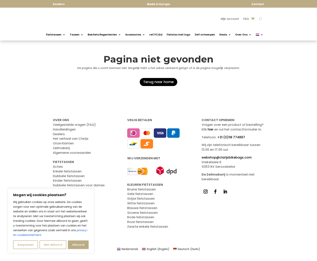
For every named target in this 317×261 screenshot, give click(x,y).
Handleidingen (64, 131)
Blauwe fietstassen (142, 210)
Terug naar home (158, 83)
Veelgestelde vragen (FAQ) (74, 126)
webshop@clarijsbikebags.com (227, 159)
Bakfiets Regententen (102, 34)
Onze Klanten (63, 145)
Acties (58, 168)
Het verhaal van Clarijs (70, 140)
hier (210, 131)
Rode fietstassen (140, 219)
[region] (51, 220)
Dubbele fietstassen (69, 178)
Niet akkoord (53, 245)
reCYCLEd (155, 34)
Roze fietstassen (140, 224)
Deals (223, 34)
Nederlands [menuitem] (130, 251)
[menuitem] (259, 35)
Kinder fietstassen (67, 182)
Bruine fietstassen (141, 191)
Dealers (59, 136)
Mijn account (230, 19)
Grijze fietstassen (141, 200)
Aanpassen (25, 245)
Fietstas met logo (178, 34)
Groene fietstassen (142, 214)
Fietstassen (53, 34)
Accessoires (133, 34)
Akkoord (78, 245)
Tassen (74, 34)
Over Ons (241, 34)
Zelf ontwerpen (205, 34)
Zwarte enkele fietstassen (147, 228)
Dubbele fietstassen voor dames (79, 187)
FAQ (246, 19)
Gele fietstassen (140, 196)
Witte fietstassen (141, 205)
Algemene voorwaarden (72, 154)
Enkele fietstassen (67, 173)
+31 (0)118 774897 (231, 139)
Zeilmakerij (61, 150)
